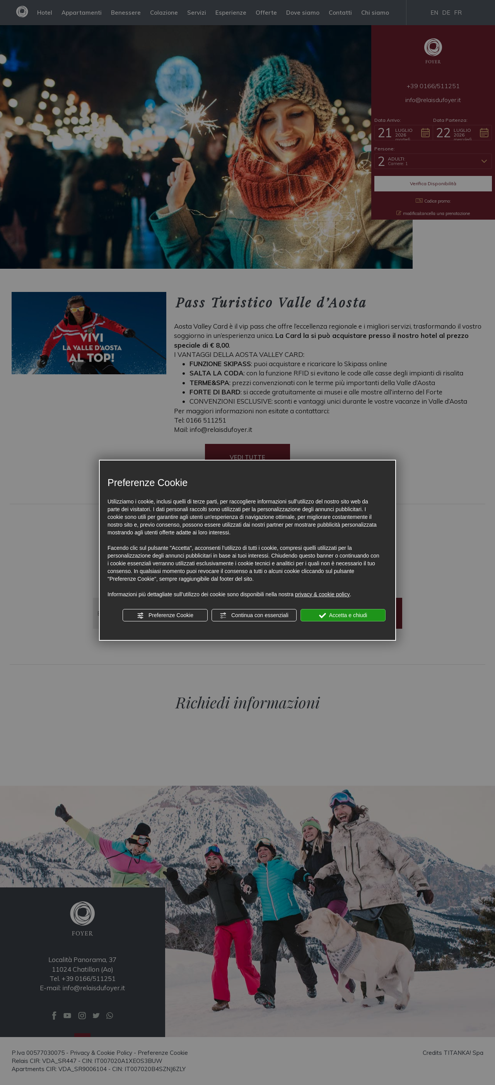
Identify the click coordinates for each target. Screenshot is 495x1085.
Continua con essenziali (254, 615)
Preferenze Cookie (165, 615)
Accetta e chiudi (343, 615)
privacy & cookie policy (322, 594)
